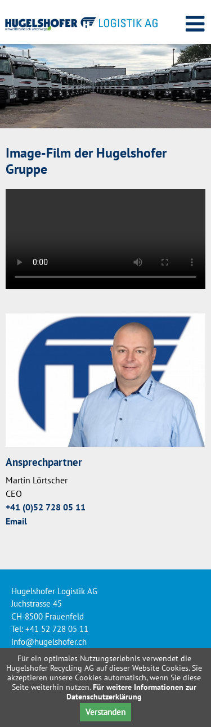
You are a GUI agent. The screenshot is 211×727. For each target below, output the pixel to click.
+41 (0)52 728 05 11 (46, 507)
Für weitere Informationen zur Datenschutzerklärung (131, 692)
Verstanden (105, 712)
